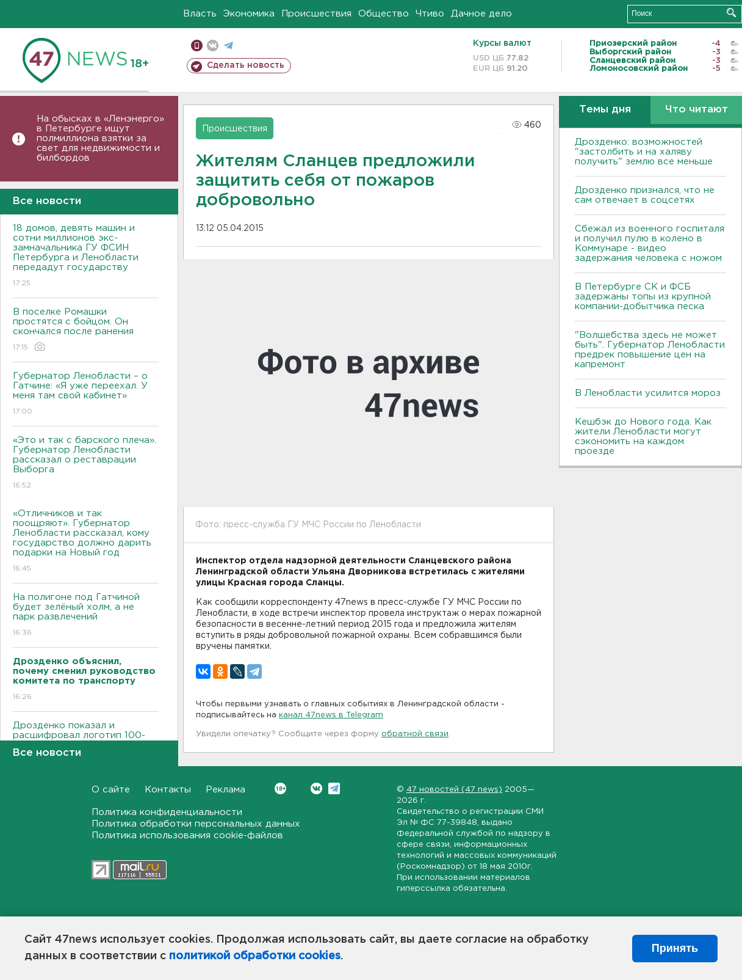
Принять (675, 948)
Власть (200, 14)
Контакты (168, 790)
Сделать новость (245, 65)
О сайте (111, 790)
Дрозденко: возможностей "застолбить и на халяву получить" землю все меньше (644, 152)
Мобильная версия (197, 45)
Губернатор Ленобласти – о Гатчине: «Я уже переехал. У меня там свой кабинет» (86, 394)
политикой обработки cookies (254, 956)
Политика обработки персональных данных (196, 824)
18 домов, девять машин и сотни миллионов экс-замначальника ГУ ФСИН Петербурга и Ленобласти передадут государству (86, 256)
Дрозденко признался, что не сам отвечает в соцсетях (645, 195)
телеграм (228, 45)
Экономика (249, 14)
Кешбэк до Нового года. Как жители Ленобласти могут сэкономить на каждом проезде (643, 436)
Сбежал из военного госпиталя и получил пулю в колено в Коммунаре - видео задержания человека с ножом (649, 243)
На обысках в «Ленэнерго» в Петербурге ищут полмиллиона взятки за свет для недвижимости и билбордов (100, 138)
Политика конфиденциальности (167, 812)
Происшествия (316, 14)
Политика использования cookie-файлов (187, 835)
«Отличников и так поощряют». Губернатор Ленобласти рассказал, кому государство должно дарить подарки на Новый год (86, 542)
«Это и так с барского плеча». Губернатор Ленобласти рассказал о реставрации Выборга (86, 463)
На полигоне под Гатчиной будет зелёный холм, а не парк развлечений (86, 615)
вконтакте (212, 45)
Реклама (225, 790)
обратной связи (414, 734)
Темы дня (605, 109)
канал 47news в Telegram (331, 715)
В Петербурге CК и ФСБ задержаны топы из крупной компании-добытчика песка (643, 296)
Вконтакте (280, 788)
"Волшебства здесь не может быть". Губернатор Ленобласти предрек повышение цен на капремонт (650, 349)
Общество (383, 14)
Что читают (696, 109)
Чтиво (430, 14)
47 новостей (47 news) (454, 789)
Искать (731, 12)
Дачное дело (481, 14)
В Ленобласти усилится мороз (648, 393)
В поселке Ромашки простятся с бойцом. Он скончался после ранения (86, 330)
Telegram (334, 788)
